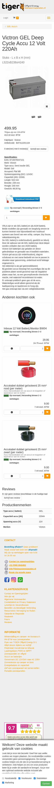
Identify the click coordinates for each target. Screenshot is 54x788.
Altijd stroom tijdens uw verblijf (17, 645)
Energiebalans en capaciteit (16, 665)
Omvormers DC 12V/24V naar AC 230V (22, 659)
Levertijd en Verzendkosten (16, 605)
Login (5, 18)
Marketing (8, 782)
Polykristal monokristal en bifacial (19, 648)
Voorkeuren (25, 778)
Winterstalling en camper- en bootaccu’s (22, 636)
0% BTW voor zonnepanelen (17, 639)
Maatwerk (8, 616)
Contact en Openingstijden (16, 593)
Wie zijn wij (9, 596)
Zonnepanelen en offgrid (15, 654)
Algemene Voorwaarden (15, 599)
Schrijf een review (38, 149)
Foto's (7, 619)
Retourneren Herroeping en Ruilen (19, 611)
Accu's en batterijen (13, 656)
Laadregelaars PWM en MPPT (18, 651)
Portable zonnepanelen (14, 671)
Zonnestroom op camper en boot (19, 662)
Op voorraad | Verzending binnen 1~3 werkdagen (26, 209)
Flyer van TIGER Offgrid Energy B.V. (20, 642)
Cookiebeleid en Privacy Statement (20, 602)
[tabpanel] (33, 117)
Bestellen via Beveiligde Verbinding (20, 608)
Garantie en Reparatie (14, 613)
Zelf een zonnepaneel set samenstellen (21, 668)
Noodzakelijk (9, 778)
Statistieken (40, 778)
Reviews (8, 622)
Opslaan (46, 783)
